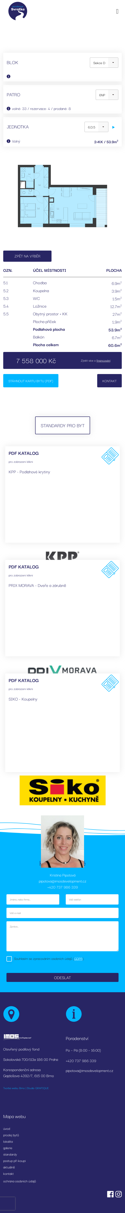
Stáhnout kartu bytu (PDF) (30, 380)
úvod (6, 1128)
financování (103, 360)
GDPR (78, 958)
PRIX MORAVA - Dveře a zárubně (37, 585)
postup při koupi (14, 1160)
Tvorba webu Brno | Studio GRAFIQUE (26, 1088)
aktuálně (9, 1166)
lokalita (8, 1141)
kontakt (8, 1173)
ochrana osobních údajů (19, 1180)
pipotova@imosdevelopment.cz (62, 881)
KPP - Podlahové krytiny (29, 471)
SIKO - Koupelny (23, 699)
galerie (7, 1147)
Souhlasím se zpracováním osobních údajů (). (49, 958)
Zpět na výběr (27, 256)
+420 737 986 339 (62, 887)
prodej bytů (11, 1134)
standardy (10, 1154)
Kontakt (109, 380)
